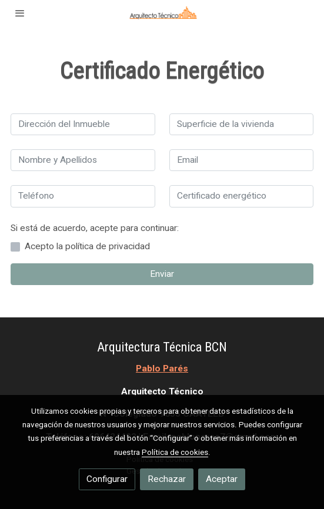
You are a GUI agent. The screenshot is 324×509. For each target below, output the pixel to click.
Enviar (162, 274)
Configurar (107, 479)
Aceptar (222, 479)
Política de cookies (175, 452)
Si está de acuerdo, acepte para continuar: (95, 228)
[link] (161, 13)
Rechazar (167, 479)
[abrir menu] (20, 13)
